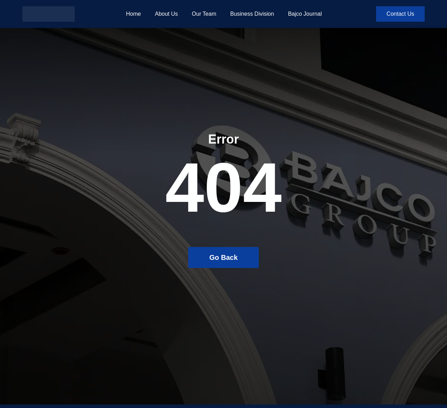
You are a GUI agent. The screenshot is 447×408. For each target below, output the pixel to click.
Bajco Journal (305, 14)
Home (133, 14)
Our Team (204, 14)
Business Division (252, 14)
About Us (166, 14)
